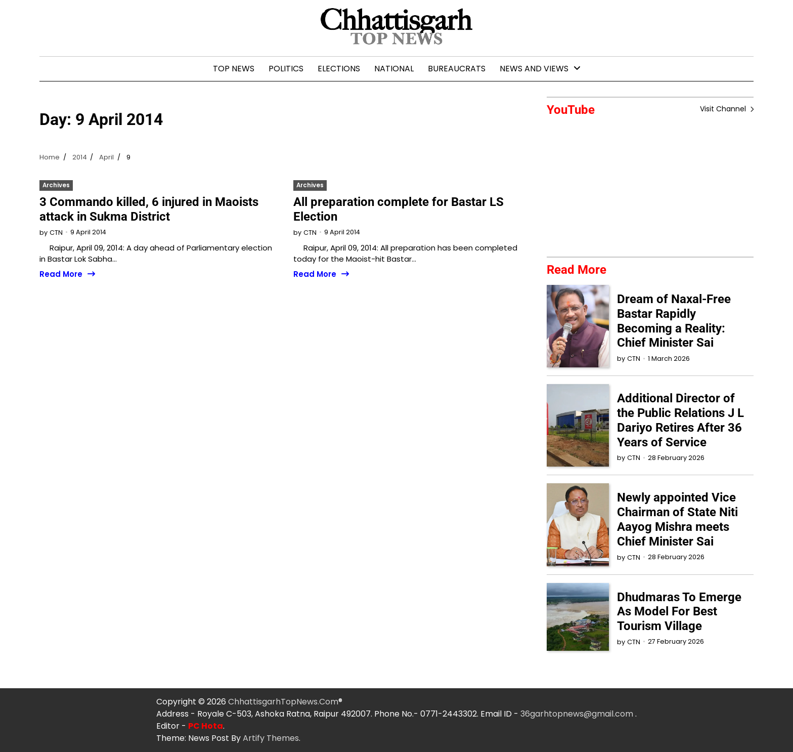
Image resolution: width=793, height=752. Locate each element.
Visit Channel (724, 109)
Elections (339, 68)
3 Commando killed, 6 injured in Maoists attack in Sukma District (148, 209)
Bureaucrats (457, 68)
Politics (286, 68)
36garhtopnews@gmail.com (577, 714)
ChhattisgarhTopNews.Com (283, 701)
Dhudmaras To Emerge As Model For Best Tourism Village (679, 612)
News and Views (534, 68)
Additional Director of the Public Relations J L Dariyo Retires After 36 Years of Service (680, 420)
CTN (56, 232)
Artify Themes (271, 738)
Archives (56, 185)
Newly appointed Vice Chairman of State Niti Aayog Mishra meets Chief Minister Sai (677, 520)
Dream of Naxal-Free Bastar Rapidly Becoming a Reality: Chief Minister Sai (674, 321)
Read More (60, 274)
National (394, 68)
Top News (233, 68)
